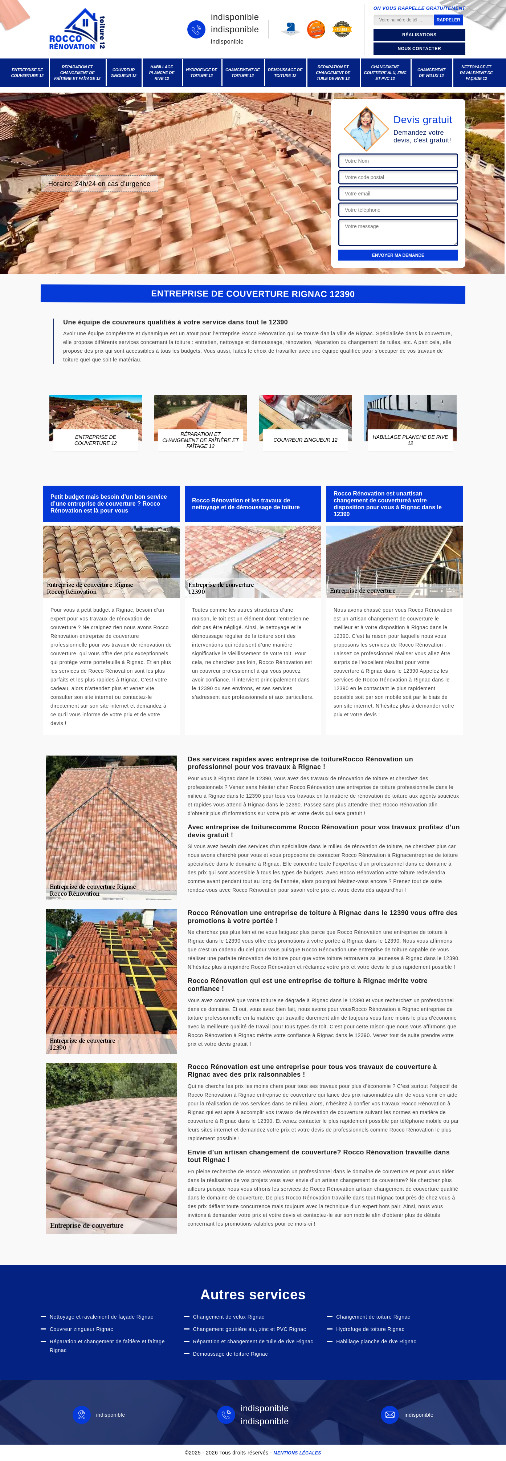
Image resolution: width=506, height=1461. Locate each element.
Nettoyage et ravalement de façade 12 (476, 73)
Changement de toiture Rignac (373, 1317)
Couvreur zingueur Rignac (81, 1329)
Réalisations (419, 34)
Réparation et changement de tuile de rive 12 (333, 73)
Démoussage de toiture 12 (285, 73)
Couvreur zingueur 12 (123, 73)
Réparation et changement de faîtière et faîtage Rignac (107, 1346)
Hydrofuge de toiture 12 (201, 73)
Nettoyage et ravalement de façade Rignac (101, 1317)
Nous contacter (419, 48)
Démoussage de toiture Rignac (230, 1354)
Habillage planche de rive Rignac (376, 1341)
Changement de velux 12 (431, 73)
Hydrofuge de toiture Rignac (370, 1329)
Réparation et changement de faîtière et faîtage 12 (77, 73)
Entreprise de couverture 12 (27, 73)
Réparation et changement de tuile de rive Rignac (253, 1341)
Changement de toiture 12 (242, 73)
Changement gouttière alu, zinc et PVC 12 (385, 73)
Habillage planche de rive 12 (162, 73)
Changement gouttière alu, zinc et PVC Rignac (249, 1329)
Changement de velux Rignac (229, 1317)
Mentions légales (297, 1453)
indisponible (235, 17)
